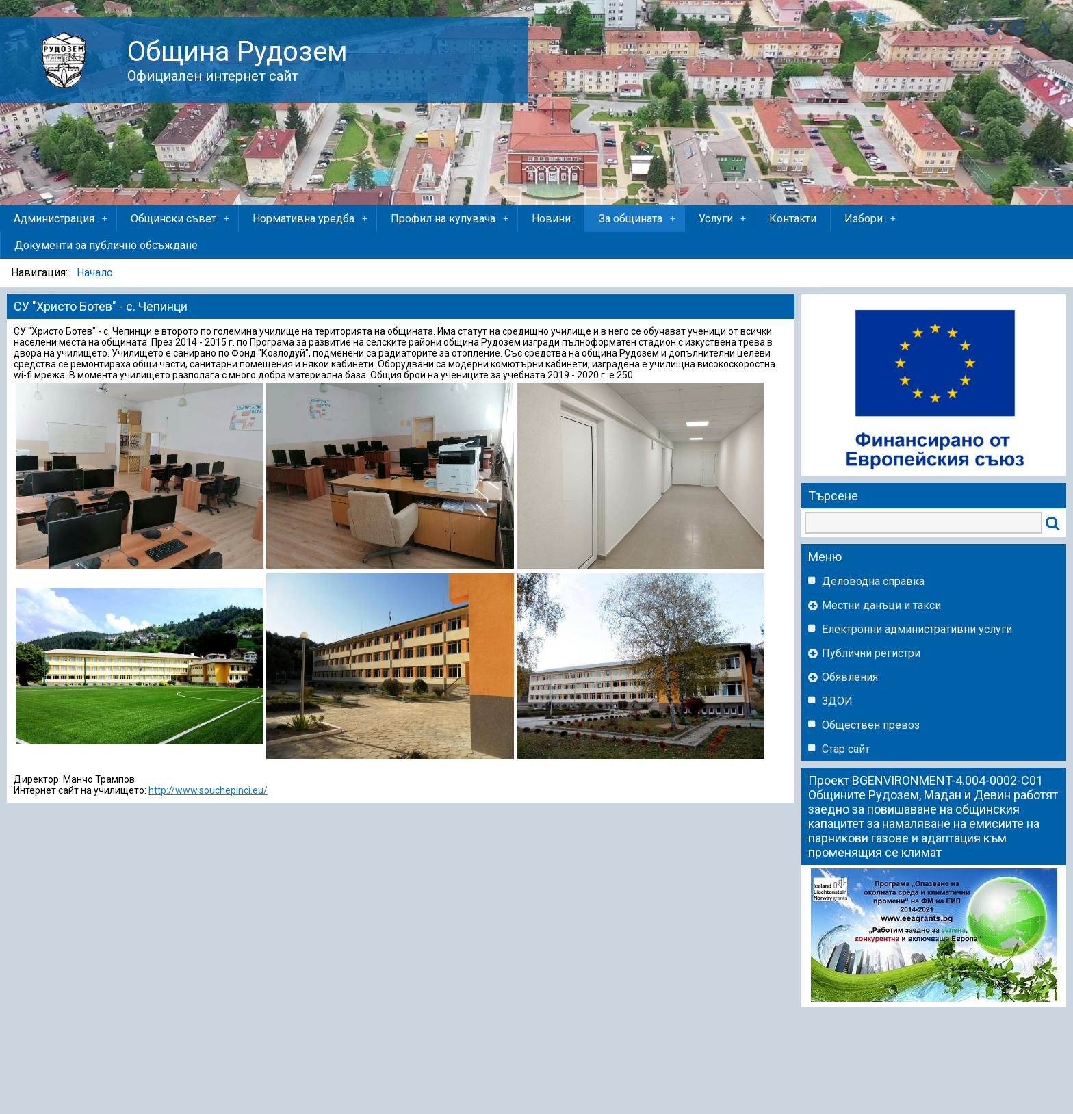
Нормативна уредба (311, 219)
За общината (638, 219)
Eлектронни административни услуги (917, 629)
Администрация (61, 219)
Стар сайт (846, 748)
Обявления (850, 677)
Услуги (723, 219)
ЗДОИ (837, 701)
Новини (551, 218)
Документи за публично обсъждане (106, 245)
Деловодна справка (873, 581)
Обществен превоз (871, 724)
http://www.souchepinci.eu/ (208, 790)
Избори (871, 219)
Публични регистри (871, 653)
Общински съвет (181, 219)
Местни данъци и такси (881, 605)
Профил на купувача (450, 219)
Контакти (792, 218)
